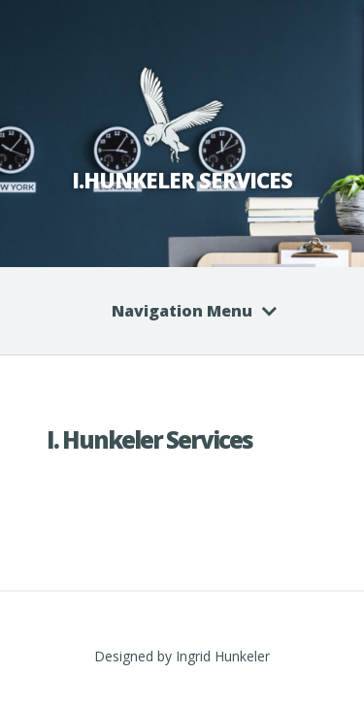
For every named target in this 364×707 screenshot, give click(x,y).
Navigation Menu (182, 310)
